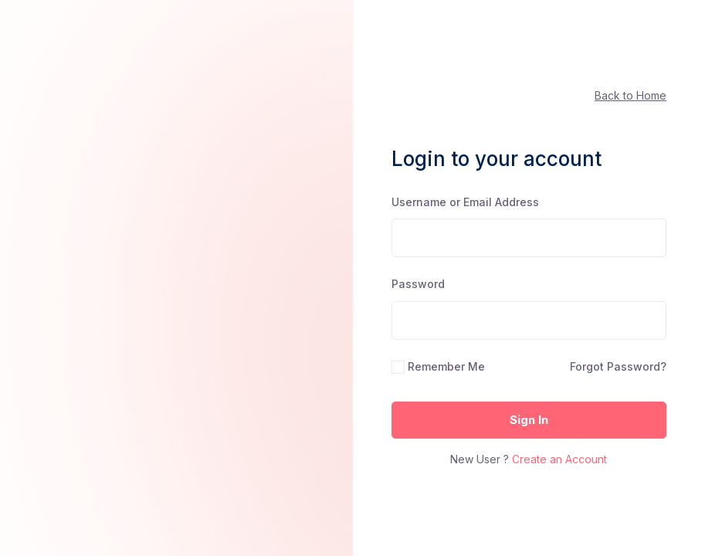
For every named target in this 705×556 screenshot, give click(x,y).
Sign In (529, 419)
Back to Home (630, 95)
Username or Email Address (465, 201)
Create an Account (559, 459)
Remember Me (446, 366)
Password (418, 283)
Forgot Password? (618, 366)
